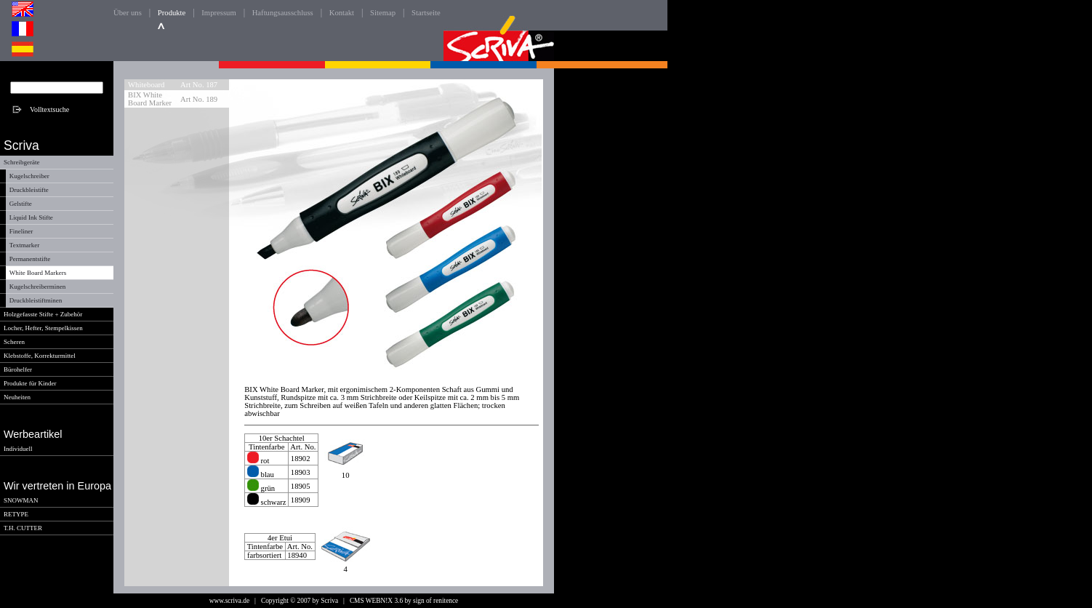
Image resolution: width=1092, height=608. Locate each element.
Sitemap (383, 13)
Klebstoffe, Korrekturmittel (40, 355)
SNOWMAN (21, 500)
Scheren (14, 341)
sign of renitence (435, 600)
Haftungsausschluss (282, 13)
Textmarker (24, 245)
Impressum (218, 13)
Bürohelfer (18, 369)
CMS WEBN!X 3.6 (376, 600)
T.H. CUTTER (23, 528)
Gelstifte (20, 203)
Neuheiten (17, 397)
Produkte (171, 13)
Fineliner (21, 231)
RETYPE (16, 514)
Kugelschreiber (29, 176)
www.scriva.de (229, 600)
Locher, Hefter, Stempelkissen (43, 328)
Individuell (18, 448)
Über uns (127, 13)
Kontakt (341, 13)
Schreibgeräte (21, 162)
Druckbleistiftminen (35, 300)
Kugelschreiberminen (37, 286)
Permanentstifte (29, 259)
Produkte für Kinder (30, 383)
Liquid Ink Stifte (31, 217)
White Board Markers (37, 272)
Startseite (426, 13)
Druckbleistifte (29, 189)
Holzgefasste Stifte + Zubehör (43, 314)
